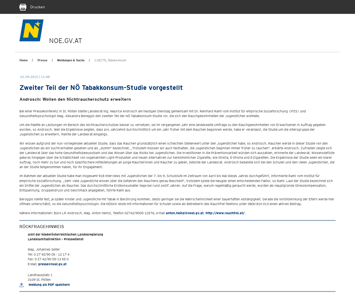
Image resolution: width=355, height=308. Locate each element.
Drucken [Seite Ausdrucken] (32, 7)
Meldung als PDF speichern (44, 284)
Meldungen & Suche (71, 60)
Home (23, 60)
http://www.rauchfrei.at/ (225, 213)
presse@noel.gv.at (52, 264)
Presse (42, 60)
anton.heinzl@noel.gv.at (185, 213)
